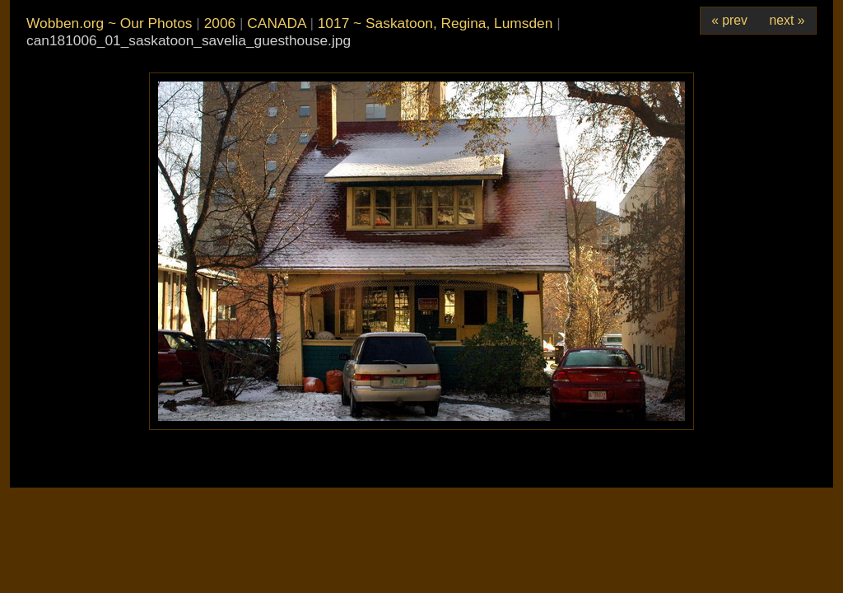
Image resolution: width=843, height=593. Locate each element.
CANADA (276, 23)
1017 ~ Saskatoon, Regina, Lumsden (435, 23)
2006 (220, 23)
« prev (729, 20)
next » (787, 20)
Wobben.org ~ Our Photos (109, 23)
